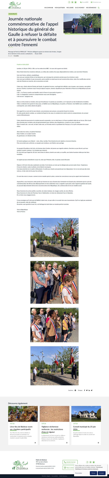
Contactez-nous (97, 2)
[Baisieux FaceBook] (69, 2)
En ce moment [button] (79, 7)
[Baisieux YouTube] (72, 2)
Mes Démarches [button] (91, 7)
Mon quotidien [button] (60, 7)
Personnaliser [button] (78, 473)
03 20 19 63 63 (71, 462)
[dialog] (90, 470)
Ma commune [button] (48, 7)
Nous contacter (71, 467)
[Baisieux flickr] (75, 2)
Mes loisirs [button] (69, 7)
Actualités (16, 55)
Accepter (101, 473)
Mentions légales (46, 476)
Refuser (93, 473)
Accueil (10, 55)
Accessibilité (85, 2)
